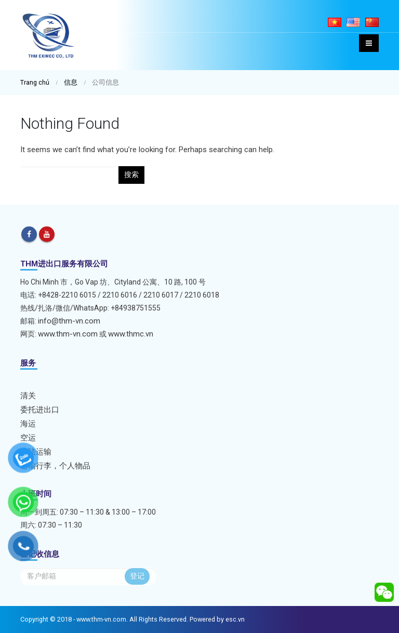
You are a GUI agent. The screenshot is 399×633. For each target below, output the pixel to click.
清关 (28, 395)
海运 (28, 423)
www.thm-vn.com (68, 334)
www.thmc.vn (130, 334)
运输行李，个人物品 (55, 465)
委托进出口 (39, 409)
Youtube (47, 234)
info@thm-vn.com (69, 321)
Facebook (29, 234)
